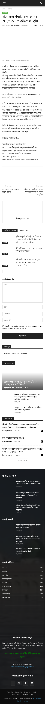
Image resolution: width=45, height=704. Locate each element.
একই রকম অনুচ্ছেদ (10, 230)
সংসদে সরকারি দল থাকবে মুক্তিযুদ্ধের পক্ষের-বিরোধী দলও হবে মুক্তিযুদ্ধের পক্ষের (22, 450)
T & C (31, 695)
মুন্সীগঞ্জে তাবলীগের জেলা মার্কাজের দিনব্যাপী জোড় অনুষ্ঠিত (33, 192)
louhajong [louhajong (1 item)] (15, 353)
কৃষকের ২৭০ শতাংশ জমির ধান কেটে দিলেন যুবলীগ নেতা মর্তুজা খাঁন (28, 408)
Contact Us (18, 692)
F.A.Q (34, 692)
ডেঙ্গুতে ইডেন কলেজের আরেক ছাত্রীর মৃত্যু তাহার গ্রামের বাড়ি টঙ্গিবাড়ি (21, 383)
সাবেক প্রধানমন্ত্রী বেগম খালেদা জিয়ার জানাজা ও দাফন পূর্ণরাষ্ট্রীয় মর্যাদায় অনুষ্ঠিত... (28, 507)
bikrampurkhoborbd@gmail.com (22, 666)
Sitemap (25, 695)
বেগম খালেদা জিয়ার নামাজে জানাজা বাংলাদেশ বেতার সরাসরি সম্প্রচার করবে (28, 482)
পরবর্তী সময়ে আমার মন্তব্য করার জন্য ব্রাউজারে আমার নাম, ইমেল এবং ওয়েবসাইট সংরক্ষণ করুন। (22, 327)
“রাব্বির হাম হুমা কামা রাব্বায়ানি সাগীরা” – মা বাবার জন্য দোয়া (29, 526)
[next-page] (7, 271)
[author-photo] (22, 215)
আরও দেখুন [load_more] (22, 460)
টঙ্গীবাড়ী (10, 9)
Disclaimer (27, 692)
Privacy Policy (16, 695)
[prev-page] (3, 271)
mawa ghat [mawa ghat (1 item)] (24, 353)
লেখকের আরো (23, 230)
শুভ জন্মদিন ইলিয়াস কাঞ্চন (13, 438)
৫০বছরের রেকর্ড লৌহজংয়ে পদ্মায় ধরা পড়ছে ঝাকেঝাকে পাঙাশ (28, 550)
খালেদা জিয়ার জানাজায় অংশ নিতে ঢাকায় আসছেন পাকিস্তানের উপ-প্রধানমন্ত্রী (27, 495)
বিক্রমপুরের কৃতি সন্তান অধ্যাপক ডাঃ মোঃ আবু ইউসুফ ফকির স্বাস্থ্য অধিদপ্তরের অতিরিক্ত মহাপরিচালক (27, 397)
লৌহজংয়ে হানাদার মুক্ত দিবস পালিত (10, 190)
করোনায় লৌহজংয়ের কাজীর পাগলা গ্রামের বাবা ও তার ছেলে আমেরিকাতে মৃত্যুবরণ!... (28, 539)
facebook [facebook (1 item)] (7, 353)
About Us (10, 692)
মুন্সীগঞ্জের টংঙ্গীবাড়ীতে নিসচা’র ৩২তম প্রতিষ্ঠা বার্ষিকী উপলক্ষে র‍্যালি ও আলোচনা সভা (28, 239)
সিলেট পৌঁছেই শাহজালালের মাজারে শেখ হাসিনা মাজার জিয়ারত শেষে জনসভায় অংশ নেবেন (20, 426)
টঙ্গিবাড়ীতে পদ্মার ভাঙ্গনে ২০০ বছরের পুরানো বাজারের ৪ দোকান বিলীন (28, 262)
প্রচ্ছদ (3, 9)
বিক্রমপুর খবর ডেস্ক (15, 25)
